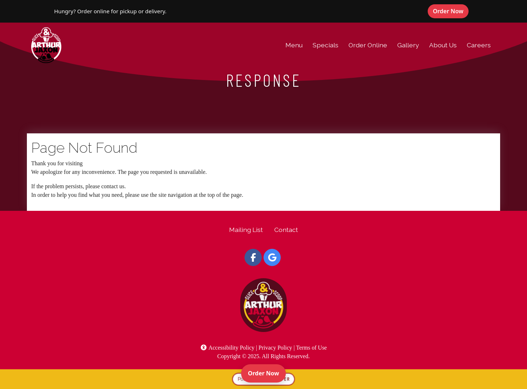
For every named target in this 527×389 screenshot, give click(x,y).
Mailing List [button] (246, 229)
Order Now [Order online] (267, 373)
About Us (443, 45)
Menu (294, 45)
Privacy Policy (275, 348)
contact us (112, 186)
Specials (325, 45)
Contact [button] (286, 229)
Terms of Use (311, 348)
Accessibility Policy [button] (227, 348)
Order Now (451, 11)
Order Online (367, 45)
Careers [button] (479, 45)
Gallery (408, 45)
